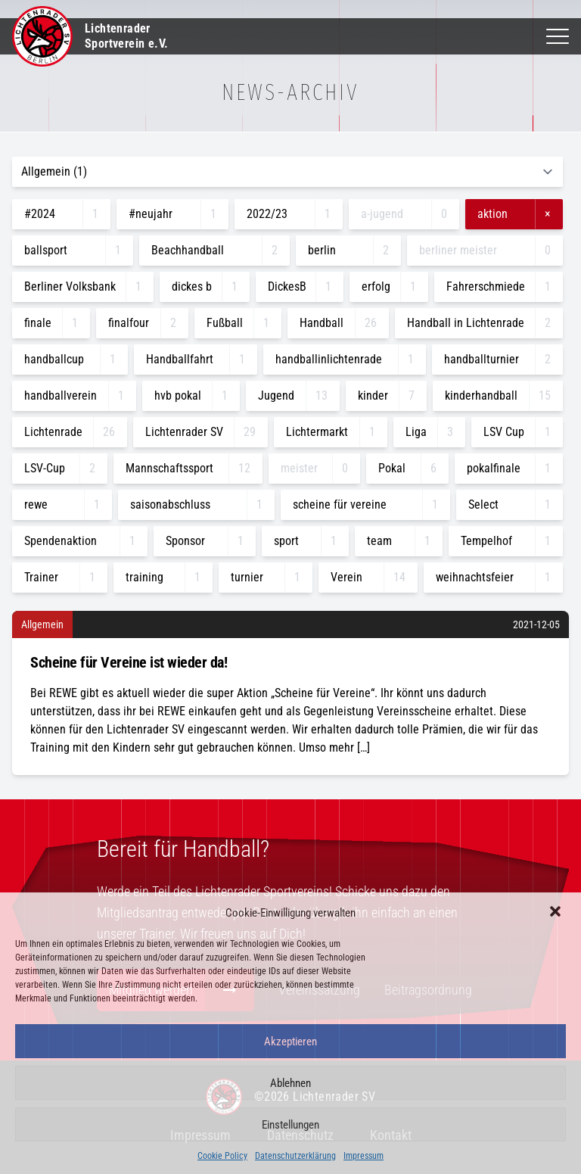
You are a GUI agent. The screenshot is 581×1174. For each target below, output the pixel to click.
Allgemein (42, 624)
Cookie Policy (222, 1156)
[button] (557, 913)
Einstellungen (290, 1125)
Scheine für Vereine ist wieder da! (128, 662)
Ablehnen (290, 1083)
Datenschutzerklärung (295, 1156)
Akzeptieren (290, 1041)
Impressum (363, 1156)
